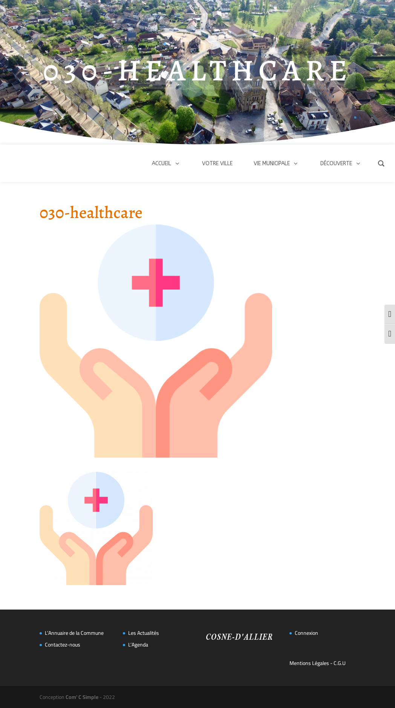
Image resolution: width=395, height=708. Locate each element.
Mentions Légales (309, 663)
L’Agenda (138, 645)
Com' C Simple (82, 697)
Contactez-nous (62, 645)
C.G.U (340, 663)
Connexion (306, 633)
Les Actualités (143, 633)
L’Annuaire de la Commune (74, 633)
